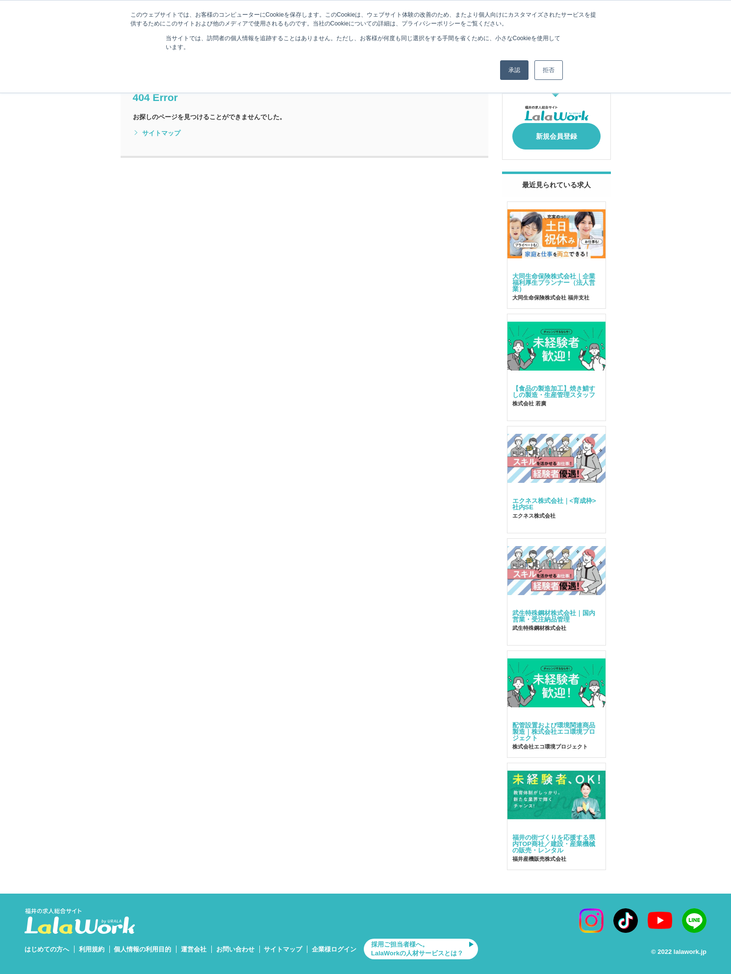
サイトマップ (156, 133)
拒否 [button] (549, 70)
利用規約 (91, 944)
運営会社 (193, 944)
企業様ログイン (334, 944)
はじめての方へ (47, 944)
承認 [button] (514, 70)
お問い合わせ (235, 944)
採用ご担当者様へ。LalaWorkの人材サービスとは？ (417, 944)
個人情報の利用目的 (142, 944)
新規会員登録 (556, 133)
